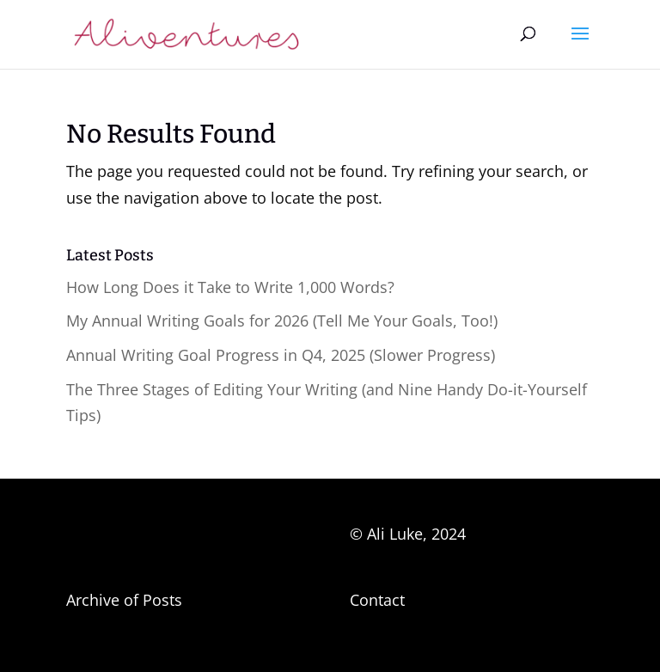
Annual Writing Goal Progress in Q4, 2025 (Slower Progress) (280, 355)
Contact (377, 600)
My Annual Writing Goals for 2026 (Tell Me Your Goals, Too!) (282, 320)
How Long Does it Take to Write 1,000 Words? (230, 287)
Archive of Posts (124, 600)
